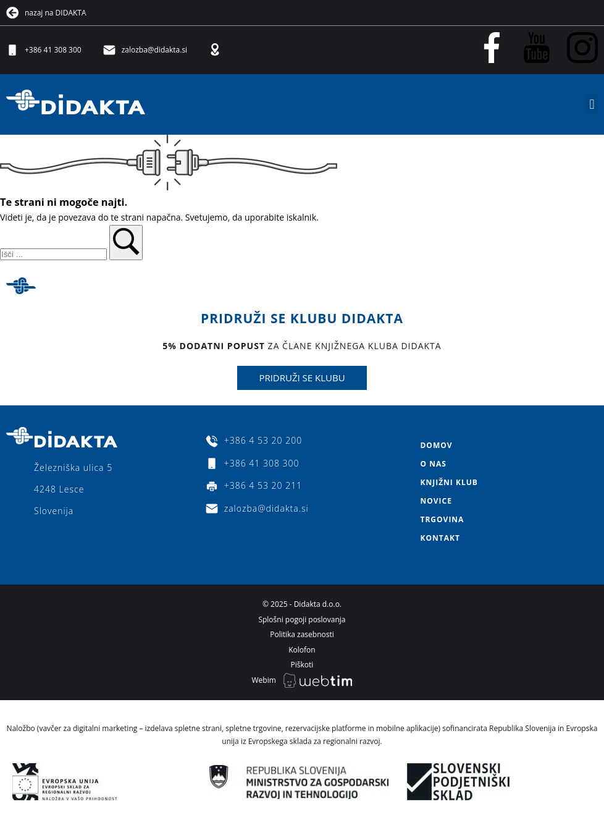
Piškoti (302, 664)
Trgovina (442, 519)
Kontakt (439, 538)
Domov (436, 445)
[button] (592, 104)
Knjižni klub (448, 482)
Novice (435, 501)
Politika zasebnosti (302, 634)
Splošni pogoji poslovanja (301, 619)
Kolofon (301, 650)
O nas (433, 464)
